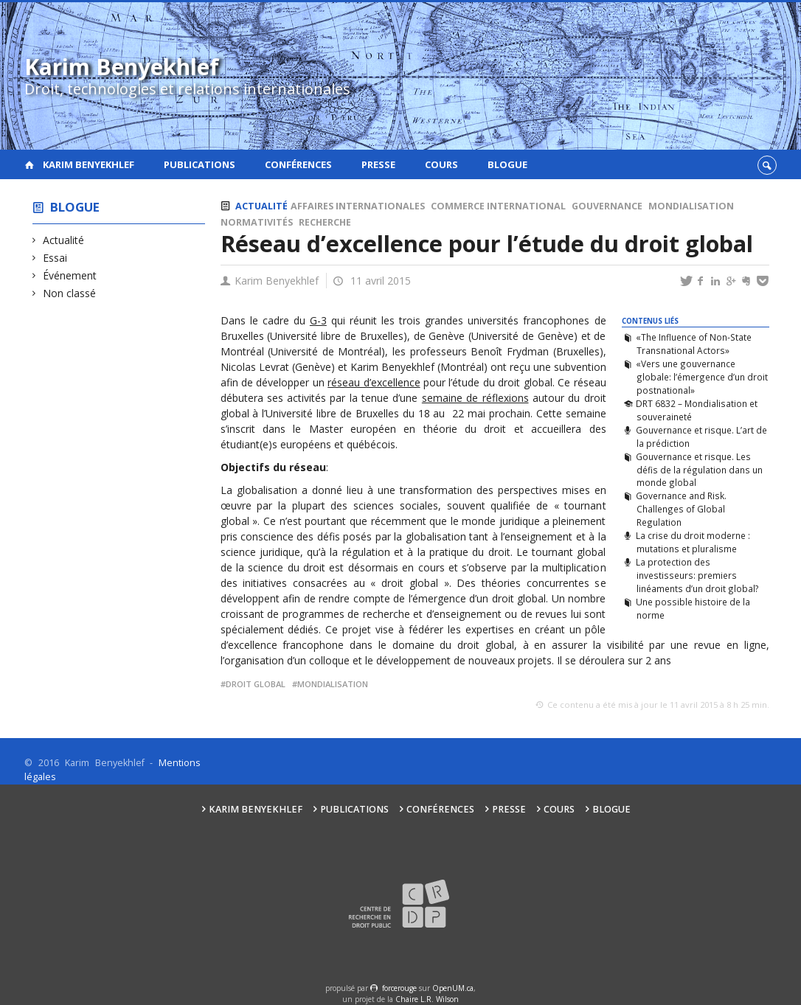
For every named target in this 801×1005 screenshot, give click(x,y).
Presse (378, 164)
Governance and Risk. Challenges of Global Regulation (681, 509)
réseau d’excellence (373, 382)
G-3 (318, 320)
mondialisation (332, 683)
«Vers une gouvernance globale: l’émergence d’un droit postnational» (701, 377)
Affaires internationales (358, 206)
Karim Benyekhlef (88, 164)
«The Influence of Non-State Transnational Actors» (694, 343)
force (399, 988)
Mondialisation (691, 206)
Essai (55, 258)
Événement (70, 275)
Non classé (70, 293)
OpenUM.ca (453, 988)
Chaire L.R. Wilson (427, 999)
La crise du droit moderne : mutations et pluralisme (693, 541)
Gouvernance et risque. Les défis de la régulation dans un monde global (699, 470)
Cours (441, 164)
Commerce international (498, 206)
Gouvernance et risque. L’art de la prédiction (701, 436)
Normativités (257, 222)
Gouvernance (607, 206)
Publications (199, 164)
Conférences (298, 164)
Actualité (64, 240)
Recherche (325, 222)
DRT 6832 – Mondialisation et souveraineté (696, 409)
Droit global (255, 683)
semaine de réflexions (475, 398)
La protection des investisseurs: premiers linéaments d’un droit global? (697, 575)
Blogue (507, 164)
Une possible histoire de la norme (693, 608)
